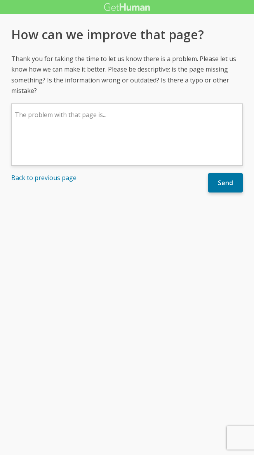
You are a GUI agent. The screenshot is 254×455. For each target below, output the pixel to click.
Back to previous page (44, 177)
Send (225, 182)
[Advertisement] (126, 259)
